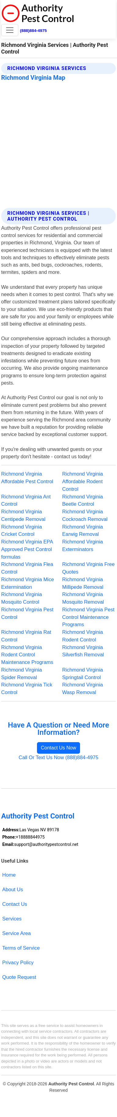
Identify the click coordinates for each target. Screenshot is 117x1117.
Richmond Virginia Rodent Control (82, 635)
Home (9, 875)
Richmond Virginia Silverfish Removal (83, 651)
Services (11, 918)
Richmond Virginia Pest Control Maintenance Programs (88, 617)
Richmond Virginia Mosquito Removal (83, 598)
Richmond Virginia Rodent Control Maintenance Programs (27, 654)
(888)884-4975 (33, 30)
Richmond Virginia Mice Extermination (27, 583)
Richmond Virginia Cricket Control (21, 530)
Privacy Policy (18, 962)
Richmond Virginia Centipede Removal (23, 515)
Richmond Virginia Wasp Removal (82, 688)
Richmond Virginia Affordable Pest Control (27, 477)
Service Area (16, 933)
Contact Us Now (58, 747)
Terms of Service (21, 948)
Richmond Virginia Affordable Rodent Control (82, 481)
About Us (12, 889)
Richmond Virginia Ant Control (26, 500)
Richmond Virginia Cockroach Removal (85, 515)
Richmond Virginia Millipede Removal (83, 583)
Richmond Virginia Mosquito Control (21, 598)
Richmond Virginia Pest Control (27, 613)
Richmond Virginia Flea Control (27, 567)
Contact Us (14, 904)
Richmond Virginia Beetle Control (82, 500)
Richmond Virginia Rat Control (26, 635)
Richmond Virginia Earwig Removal (82, 530)
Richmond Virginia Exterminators (82, 545)
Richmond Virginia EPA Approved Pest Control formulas (27, 549)
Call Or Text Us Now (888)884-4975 (58, 757)
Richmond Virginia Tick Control (26, 688)
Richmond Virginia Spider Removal (21, 673)
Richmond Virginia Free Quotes (88, 567)
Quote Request (19, 977)
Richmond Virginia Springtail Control (82, 673)
